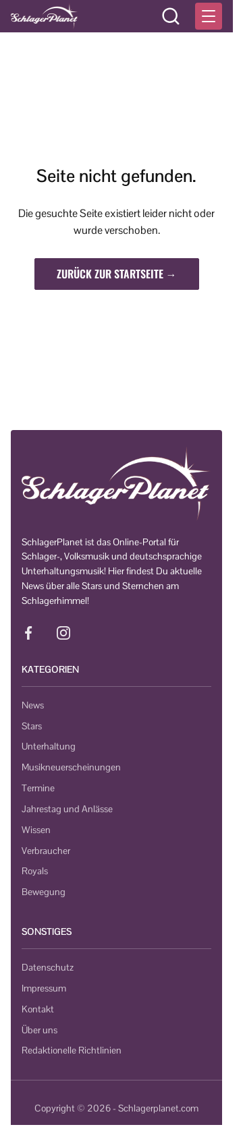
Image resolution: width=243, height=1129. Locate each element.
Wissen (36, 830)
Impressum (44, 988)
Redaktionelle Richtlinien (72, 1050)
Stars (32, 726)
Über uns (39, 1030)
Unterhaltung (49, 746)
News (33, 705)
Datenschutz (48, 967)
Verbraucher (46, 851)
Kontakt (38, 1009)
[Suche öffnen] (170, 16)
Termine (38, 788)
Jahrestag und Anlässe (67, 809)
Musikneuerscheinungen (71, 767)
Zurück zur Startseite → (117, 274)
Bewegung (43, 892)
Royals (35, 871)
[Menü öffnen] (208, 16)
